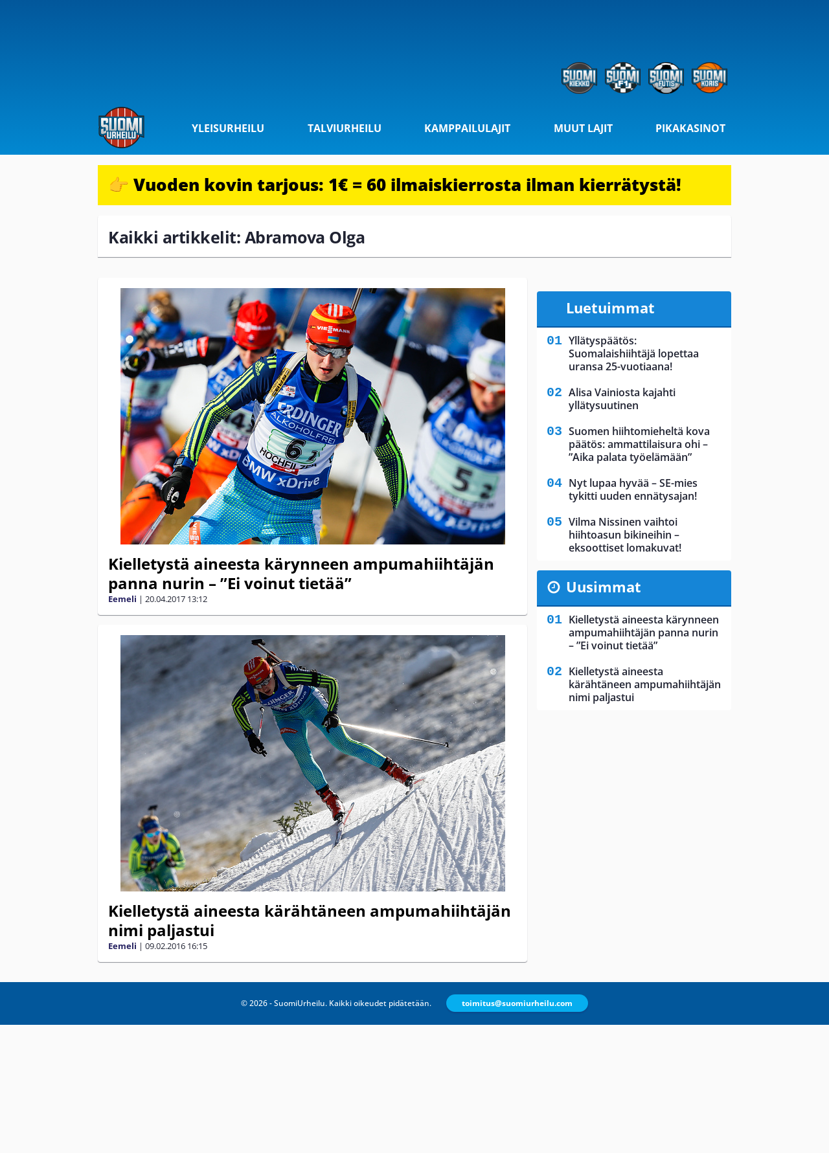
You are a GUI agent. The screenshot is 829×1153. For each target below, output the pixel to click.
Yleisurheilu (228, 128)
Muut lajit (583, 128)
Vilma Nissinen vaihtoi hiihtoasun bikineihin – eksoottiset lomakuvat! (625, 535)
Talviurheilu (344, 128)
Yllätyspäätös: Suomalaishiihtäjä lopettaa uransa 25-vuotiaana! (634, 353)
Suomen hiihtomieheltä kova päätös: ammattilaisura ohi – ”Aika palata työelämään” (639, 444)
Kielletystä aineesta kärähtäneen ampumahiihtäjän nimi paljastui (309, 920)
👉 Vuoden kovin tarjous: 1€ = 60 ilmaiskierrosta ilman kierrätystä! (394, 184)
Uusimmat (603, 586)
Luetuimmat (610, 307)
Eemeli (122, 599)
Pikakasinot (690, 128)
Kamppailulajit (467, 128)
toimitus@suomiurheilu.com (517, 1003)
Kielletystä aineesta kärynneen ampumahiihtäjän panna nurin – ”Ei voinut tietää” (301, 573)
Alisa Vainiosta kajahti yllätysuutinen (622, 398)
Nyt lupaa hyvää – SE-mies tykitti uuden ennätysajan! (633, 489)
